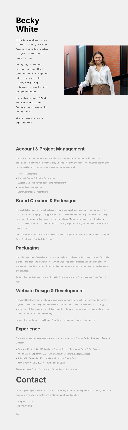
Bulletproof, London (81, 354)
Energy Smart (71, 359)
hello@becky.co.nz (24, 402)
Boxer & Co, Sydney (90, 350)
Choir (62, 363)
